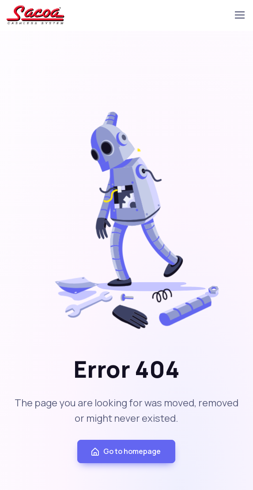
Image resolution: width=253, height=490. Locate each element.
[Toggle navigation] (235, 15)
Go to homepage (125, 451)
